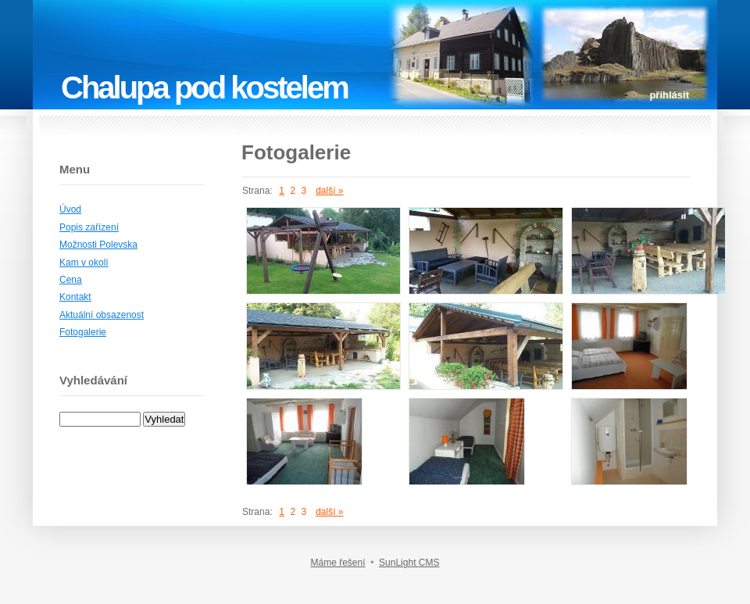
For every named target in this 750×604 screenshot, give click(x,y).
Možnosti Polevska (98, 244)
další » (329, 190)
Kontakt (75, 296)
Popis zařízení (89, 227)
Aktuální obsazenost (101, 314)
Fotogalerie (82, 332)
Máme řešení (338, 562)
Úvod (70, 209)
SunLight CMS (409, 562)
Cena (70, 279)
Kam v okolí (84, 262)
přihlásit (669, 95)
